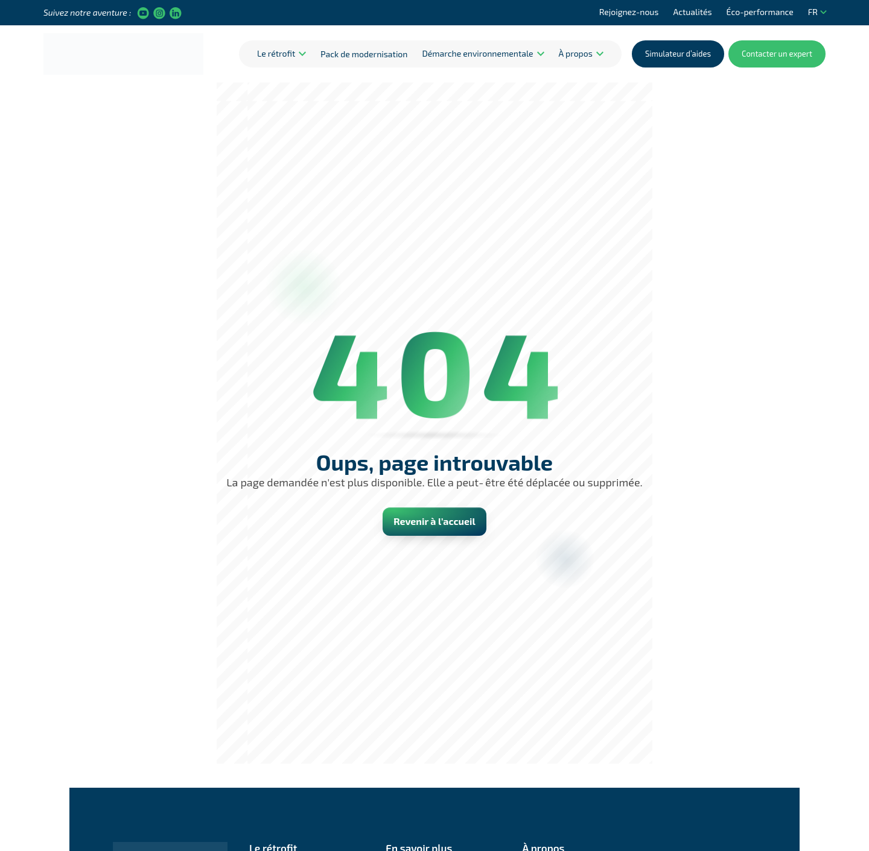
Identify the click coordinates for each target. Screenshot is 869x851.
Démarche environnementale (477, 53)
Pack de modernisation (363, 54)
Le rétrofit (276, 53)
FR (817, 12)
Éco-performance (760, 12)
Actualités (692, 12)
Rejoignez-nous (629, 12)
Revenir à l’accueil (434, 521)
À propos (576, 53)
